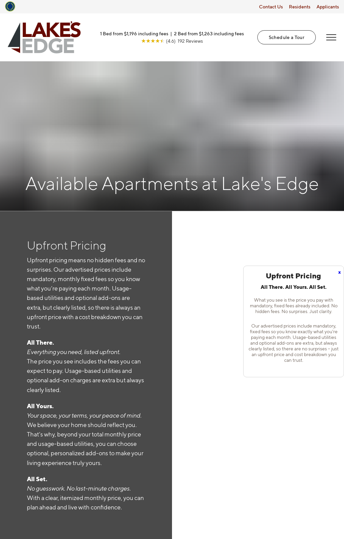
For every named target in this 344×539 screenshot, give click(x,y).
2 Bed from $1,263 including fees (209, 33)
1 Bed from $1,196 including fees (134, 33)
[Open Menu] (331, 37)
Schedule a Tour (286, 37)
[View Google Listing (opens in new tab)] (172, 41)
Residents (299, 6)
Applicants (327, 6)
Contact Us (271, 6)
